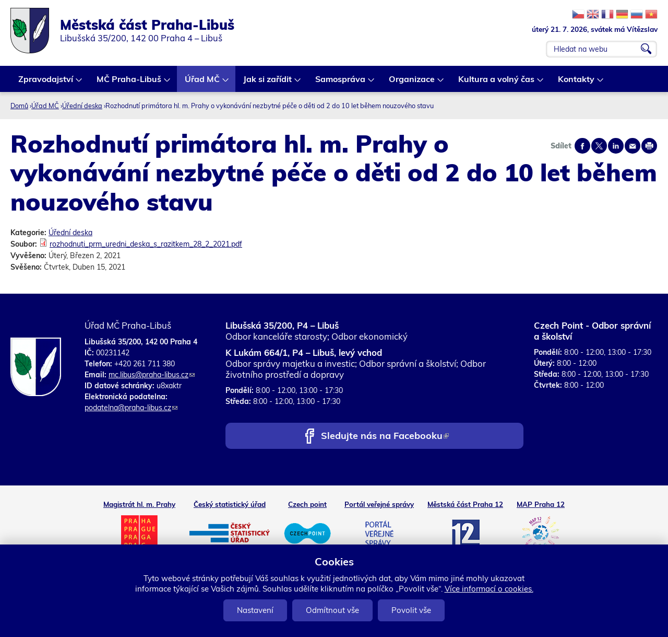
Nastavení (255, 610)
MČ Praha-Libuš (129, 83)
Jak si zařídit (268, 83)
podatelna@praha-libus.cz (131, 407)
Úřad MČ (203, 83)
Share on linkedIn (616, 146)
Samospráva (340, 83)
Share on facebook (582, 146)
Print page (649, 146)
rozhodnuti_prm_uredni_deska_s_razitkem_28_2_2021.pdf (146, 244)
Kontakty (576, 83)
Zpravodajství (46, 83)
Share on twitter (599, 146)
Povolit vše (411, 610)
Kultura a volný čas (496, 83)
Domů (19, 105)
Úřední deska (82, 105)
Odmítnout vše (332, 610)
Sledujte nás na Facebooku (385, 437)
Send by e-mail (632, 146)
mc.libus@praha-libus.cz (152, 374)
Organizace (412, 83)
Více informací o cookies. (489, 589)
